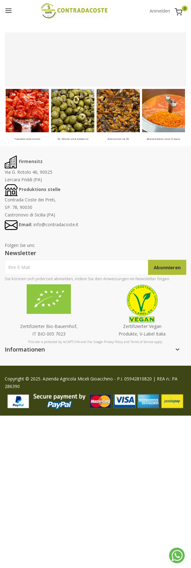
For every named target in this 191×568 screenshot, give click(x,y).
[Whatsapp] (177, 555)
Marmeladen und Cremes (163, 138)
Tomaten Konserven (27, 138)
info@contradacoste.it (56, 224)
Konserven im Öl (118, 138)
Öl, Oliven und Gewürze (72, 138)
